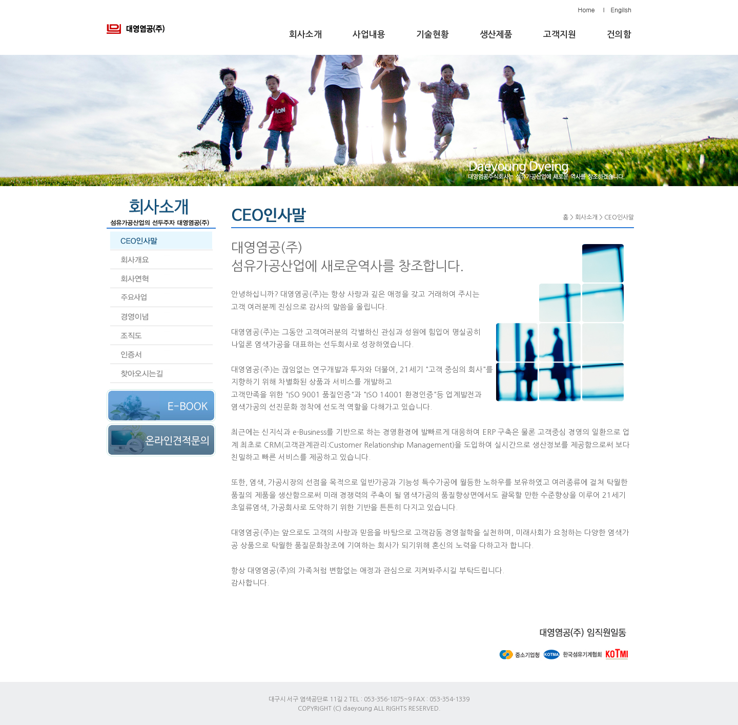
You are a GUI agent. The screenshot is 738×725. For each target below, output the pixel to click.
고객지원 (559, 34)
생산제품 (496, 34)
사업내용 (369, 34)
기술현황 (432, 34)
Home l (591, 9)
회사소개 (305, 34)
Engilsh (620, 9)
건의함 (619, 34)
